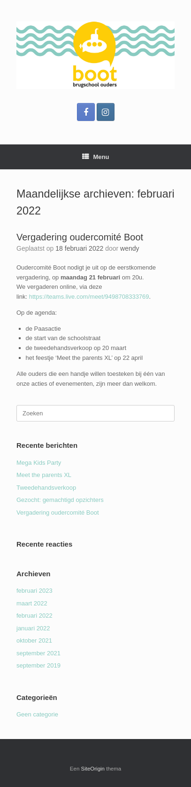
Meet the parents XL (43, 474)
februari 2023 (34, 590)
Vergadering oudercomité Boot (79, 237)
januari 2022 (33, 628)
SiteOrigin (93, 768)
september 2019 (38, 665)
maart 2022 (31, 603)
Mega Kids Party (38, 462)
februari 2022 (34, 615)
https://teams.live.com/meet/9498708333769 (89, 296)
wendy (129, 248)
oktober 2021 (34, 640)
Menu (95, 156)
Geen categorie (37, 714)
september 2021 (38, 653)
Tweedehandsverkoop (46, 487)
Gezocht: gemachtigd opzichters (60, 499)
